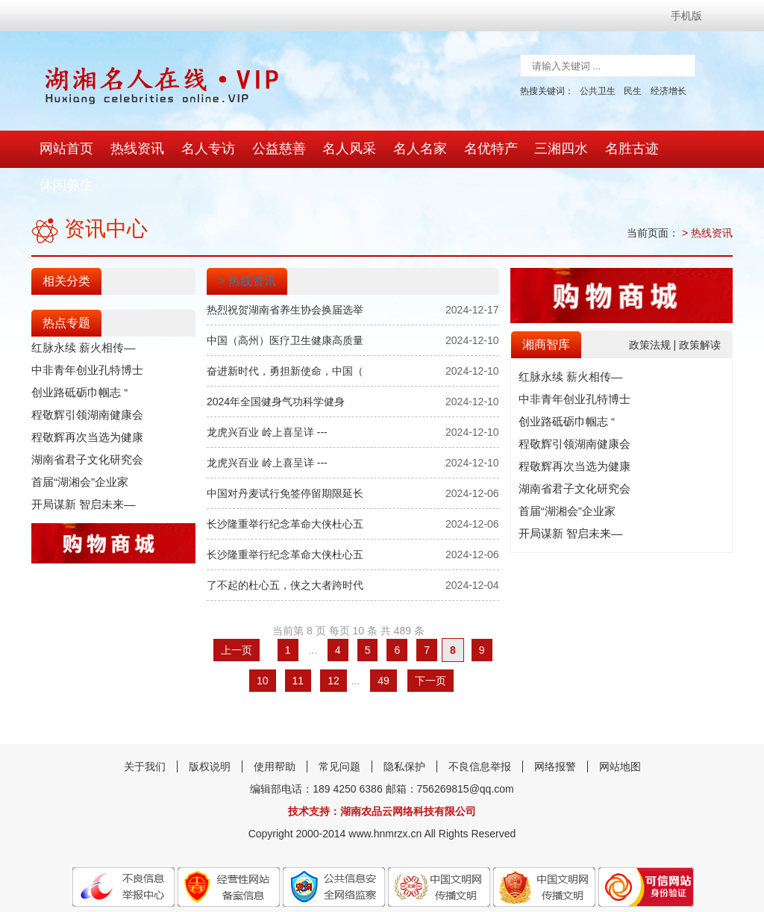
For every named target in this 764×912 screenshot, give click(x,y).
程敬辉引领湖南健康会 (83, 380)
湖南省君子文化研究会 (83, 425)
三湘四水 (546, 149)
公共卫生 (598, 91)
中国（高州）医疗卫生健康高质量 (285, 305)
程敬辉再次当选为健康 (83, 402)
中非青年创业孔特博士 (83, 335)
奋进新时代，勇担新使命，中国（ (285, 336)
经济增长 (668, 91)
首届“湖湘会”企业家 (76, 447)
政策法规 (651, 309)
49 (383, 646)
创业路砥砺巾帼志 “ (76, 357)
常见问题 (339, 731)
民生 (633, 91)
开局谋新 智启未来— (79, 469)
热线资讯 (134, 149)
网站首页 (66, 149)
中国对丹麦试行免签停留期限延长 (285, 458)
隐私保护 (404, 731)
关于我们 (145, 731)
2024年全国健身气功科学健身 (276, 366)
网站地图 (620, 731)
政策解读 (700, 309)
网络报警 (555, 731)
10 (263, 646)
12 (333, 646)
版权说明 (210, 731)
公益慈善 (271, 149)
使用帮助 (274, 731)
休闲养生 (683, 149)
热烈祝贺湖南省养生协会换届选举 (285, 275)
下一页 (430, 646)
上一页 (236, 615)
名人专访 (203, 149)
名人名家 (409, 149)
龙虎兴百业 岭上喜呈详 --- (267, 397)
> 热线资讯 (707, 198)
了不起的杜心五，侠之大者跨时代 (285, 550)
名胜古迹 (615, 149)
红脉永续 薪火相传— (79, 313)
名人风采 (340, 149)
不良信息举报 (479, 731)
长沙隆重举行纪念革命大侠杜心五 (285, 489)
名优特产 (477, 149)
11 (298, 646)
